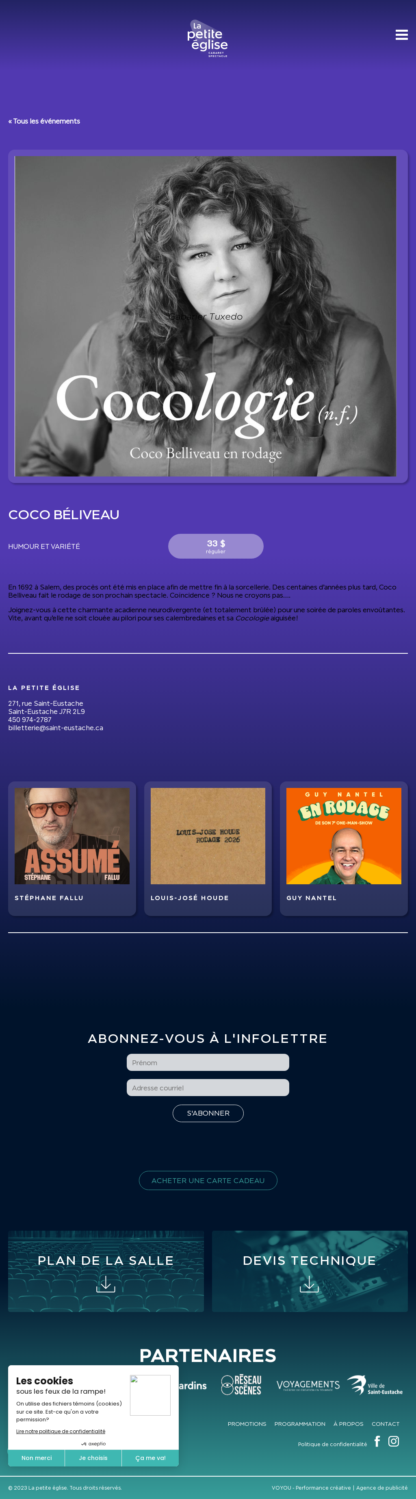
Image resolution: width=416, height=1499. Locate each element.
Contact (386, 1424)
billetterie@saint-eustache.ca (55, 728)
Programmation (300, 1424)
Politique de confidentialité (332, 1444)
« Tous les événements (44, 121)
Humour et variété (44, 546)
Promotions (247, 1424)
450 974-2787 (30, 720)
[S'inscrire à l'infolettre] (208, 1113)
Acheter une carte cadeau (208, 1180)
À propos (349, 1424)
